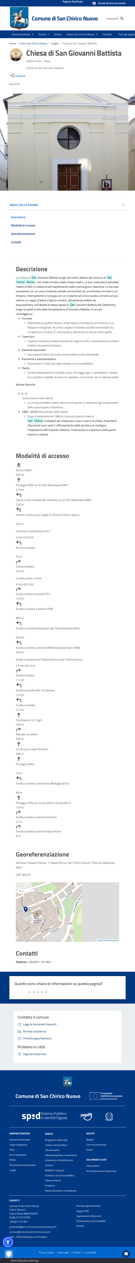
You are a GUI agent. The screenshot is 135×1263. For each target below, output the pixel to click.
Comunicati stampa (96, 1144)
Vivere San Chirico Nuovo (33, 43)
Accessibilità (90, 1252)
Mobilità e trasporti (54, 1170)
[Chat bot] (126, 1254)
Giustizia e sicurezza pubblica (59, 1175)
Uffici (12, 1150)
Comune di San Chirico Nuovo (65, 18)
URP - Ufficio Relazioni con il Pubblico (28, 1237)
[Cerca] (122, 18)
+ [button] (20, 886)
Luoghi (54, 43)
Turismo (49, 1165)
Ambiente (50, 1185)
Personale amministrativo (22, 1165)
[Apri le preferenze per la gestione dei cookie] (9, 1254)
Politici (12, 1160)
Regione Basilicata (73, 1)
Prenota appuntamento (88, 1206)
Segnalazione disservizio (88, 1216)
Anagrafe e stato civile (56, 1140)
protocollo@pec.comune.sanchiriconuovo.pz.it (32, 1227)
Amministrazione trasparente (101, 1171)
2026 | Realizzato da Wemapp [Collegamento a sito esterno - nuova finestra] (25, 1260)
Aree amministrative (19, 1139)
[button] (109, 3)
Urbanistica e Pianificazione (59, 1160)
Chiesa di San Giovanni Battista (79, 43)
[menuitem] (107, 34)
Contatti (14, 1200)
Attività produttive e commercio (61, 1155)
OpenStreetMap (112, 940)
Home (12, 43)
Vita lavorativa (52, 1150)
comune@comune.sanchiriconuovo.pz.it (29, 1232)
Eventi (89, 1150)
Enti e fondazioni (17, 1155)
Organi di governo (18, 1144)
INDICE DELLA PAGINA (25, 205)
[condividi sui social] (17, 75)
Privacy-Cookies (46, 1252)
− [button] (20, 891)
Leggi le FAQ (82, 1211)
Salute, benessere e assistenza (60, 1190)
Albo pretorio (92, 1166)
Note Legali (63, 1252)
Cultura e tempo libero (56, 1145)
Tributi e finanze (53, 1180)
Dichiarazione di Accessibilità (91, 1221)
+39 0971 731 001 (18, 1222)
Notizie (89, 1139)
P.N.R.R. (80, 1226)
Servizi (49, 1134)
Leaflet (100, 940)
